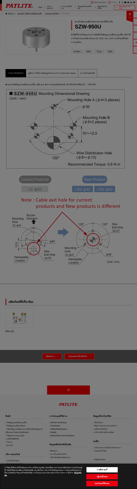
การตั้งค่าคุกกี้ (102, 474)
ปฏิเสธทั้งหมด (102, 481)
